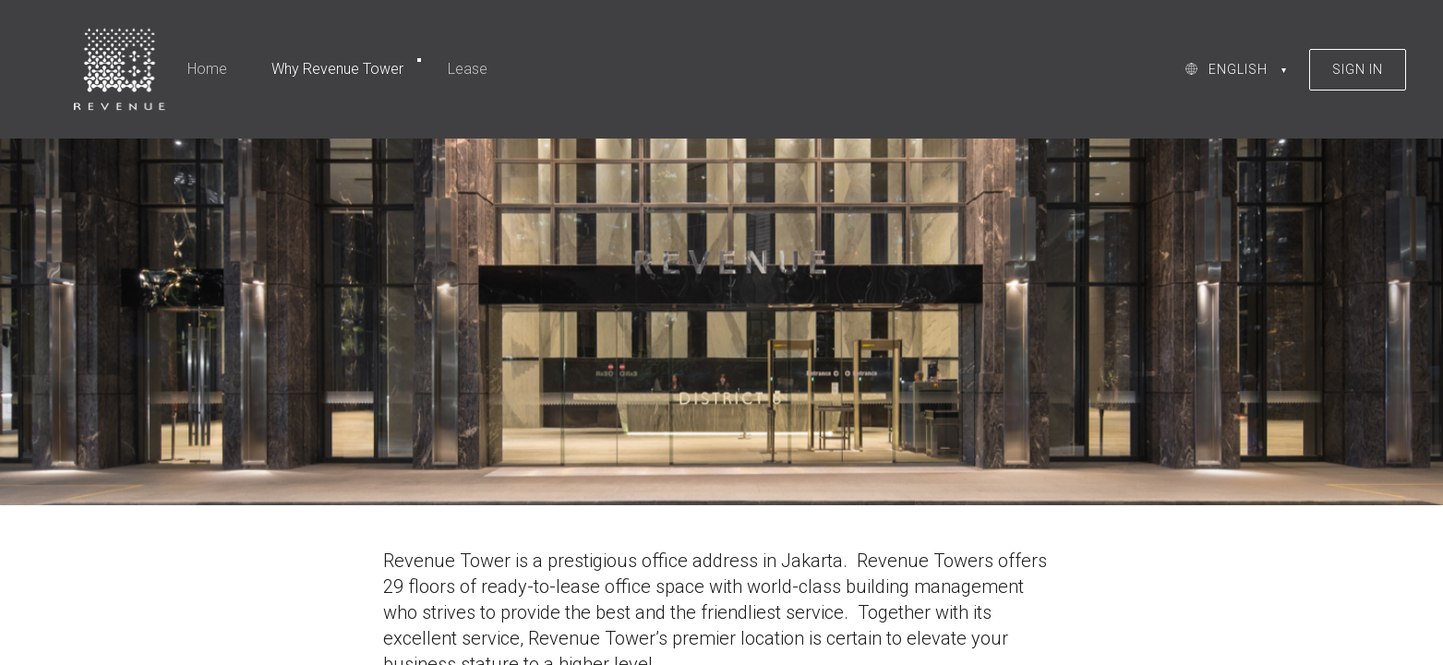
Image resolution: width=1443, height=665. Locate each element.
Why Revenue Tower (337, 69)
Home (207, 69)
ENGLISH (1238, 69)
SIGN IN (1357, 69)
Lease (467, 69)
